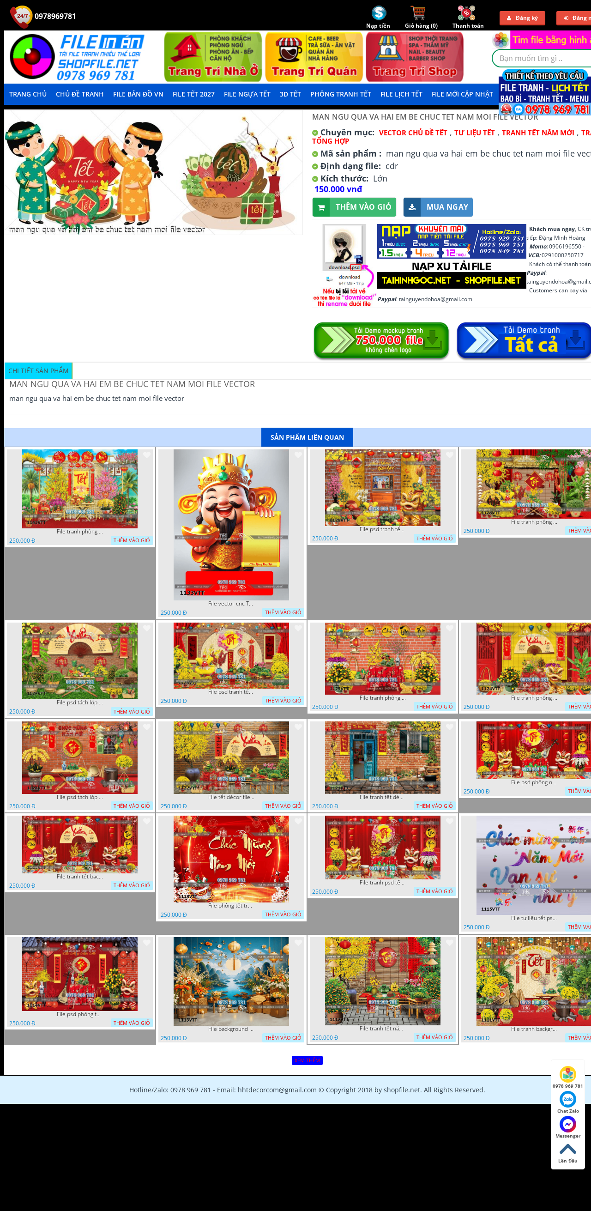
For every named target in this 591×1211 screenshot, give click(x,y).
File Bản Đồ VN (138, 94)
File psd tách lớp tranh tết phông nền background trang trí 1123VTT (80, 797)
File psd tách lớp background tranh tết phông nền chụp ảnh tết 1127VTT (80, 702)
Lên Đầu (568, 1152)
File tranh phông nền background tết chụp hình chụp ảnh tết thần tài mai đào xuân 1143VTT (80, 531)
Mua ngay (436, 207)
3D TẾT (290, 94)
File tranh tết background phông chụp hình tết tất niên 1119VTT (80, 876)
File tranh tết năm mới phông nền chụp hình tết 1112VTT (383, 1028)
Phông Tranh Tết (340, 94)
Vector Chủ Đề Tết (413, 132)
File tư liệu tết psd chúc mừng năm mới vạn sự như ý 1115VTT (534, 918)
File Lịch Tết (401, 94)
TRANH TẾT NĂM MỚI (538, 132)
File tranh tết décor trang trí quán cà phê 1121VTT (383, 797)
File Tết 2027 (194, 94)
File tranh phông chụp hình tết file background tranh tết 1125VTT (383, 698)
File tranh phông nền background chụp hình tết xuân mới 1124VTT (534, 698)
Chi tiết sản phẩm (38, 370)
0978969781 (43, 16)
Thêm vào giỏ (352, 207)
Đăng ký (522, 18)
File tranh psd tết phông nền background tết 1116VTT (383, 882)
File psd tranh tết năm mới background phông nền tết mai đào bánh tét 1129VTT (383, 529)
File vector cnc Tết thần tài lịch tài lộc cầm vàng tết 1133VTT (231, 603)
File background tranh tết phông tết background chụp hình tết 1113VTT (231, 1029)
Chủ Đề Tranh (80, 94)
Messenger (568, 1127)
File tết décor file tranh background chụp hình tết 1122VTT (231, 797)
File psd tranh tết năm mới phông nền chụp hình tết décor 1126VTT (231, 692)
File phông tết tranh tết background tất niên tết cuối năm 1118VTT (231, 905)
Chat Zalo (568, 1102)
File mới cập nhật (462, 94)
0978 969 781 (568, 1077)
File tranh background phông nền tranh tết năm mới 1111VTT (534, 1029)
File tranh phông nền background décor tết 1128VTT (534, 522)
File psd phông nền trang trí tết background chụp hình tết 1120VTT (534, 782)
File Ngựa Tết (247, 94)
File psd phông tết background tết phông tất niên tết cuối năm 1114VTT (80, 1014)
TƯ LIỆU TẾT (474, 132)
